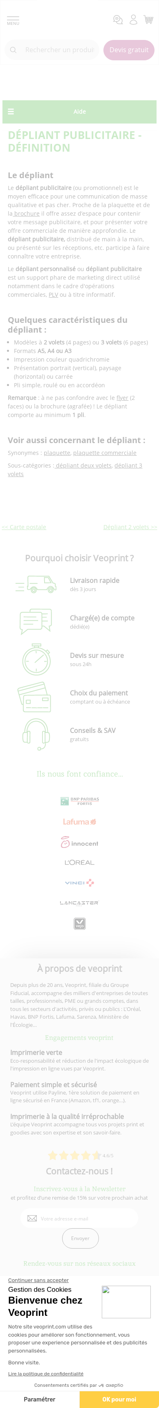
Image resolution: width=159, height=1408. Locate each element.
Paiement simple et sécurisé (53, 1084)
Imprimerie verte (36, 1052)
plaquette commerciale (105, 453)
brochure (26, 213)
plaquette (57, 453)
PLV (53, 294)
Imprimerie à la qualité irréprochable (67, 1116)
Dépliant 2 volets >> (130, 527)
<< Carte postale (24, 527)
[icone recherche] (13, 50)
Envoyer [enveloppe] (80, 1238)
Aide (80, 111)
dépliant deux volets (83, 465)
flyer (122, 398)
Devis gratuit (129, 49)
